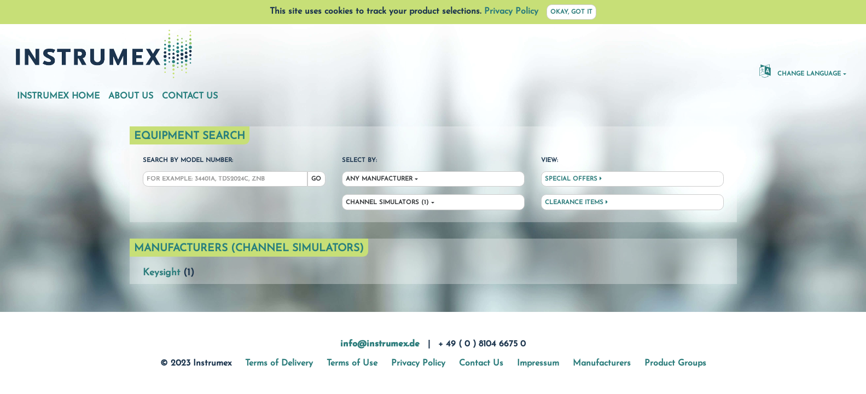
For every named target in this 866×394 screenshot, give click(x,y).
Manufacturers (602, 363)
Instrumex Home (58, 96)
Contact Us (190, 96)
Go (316, 179)
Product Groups (675, 363)
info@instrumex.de (380, 344)
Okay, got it (571, 12)
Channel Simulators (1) (387, 203)
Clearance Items (576, 202)
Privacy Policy (511, 11)
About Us (130, 96)
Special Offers (573, 179)
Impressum (538, 363)
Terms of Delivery (279, 363)
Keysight (161, 272)
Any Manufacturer (379, 179)
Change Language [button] (800, 70)
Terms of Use (352, 363)
